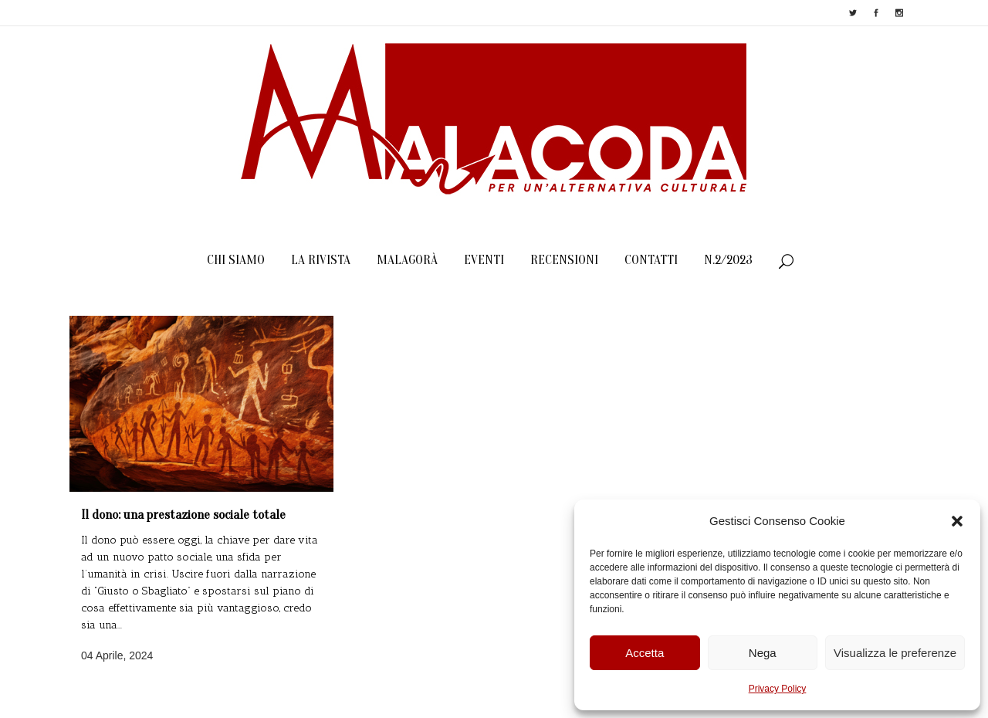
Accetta (644, 652)
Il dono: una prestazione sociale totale (183, 514)
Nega (763, 652)
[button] (957, 521)
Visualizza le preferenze (895, 652)
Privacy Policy (778, 688)
